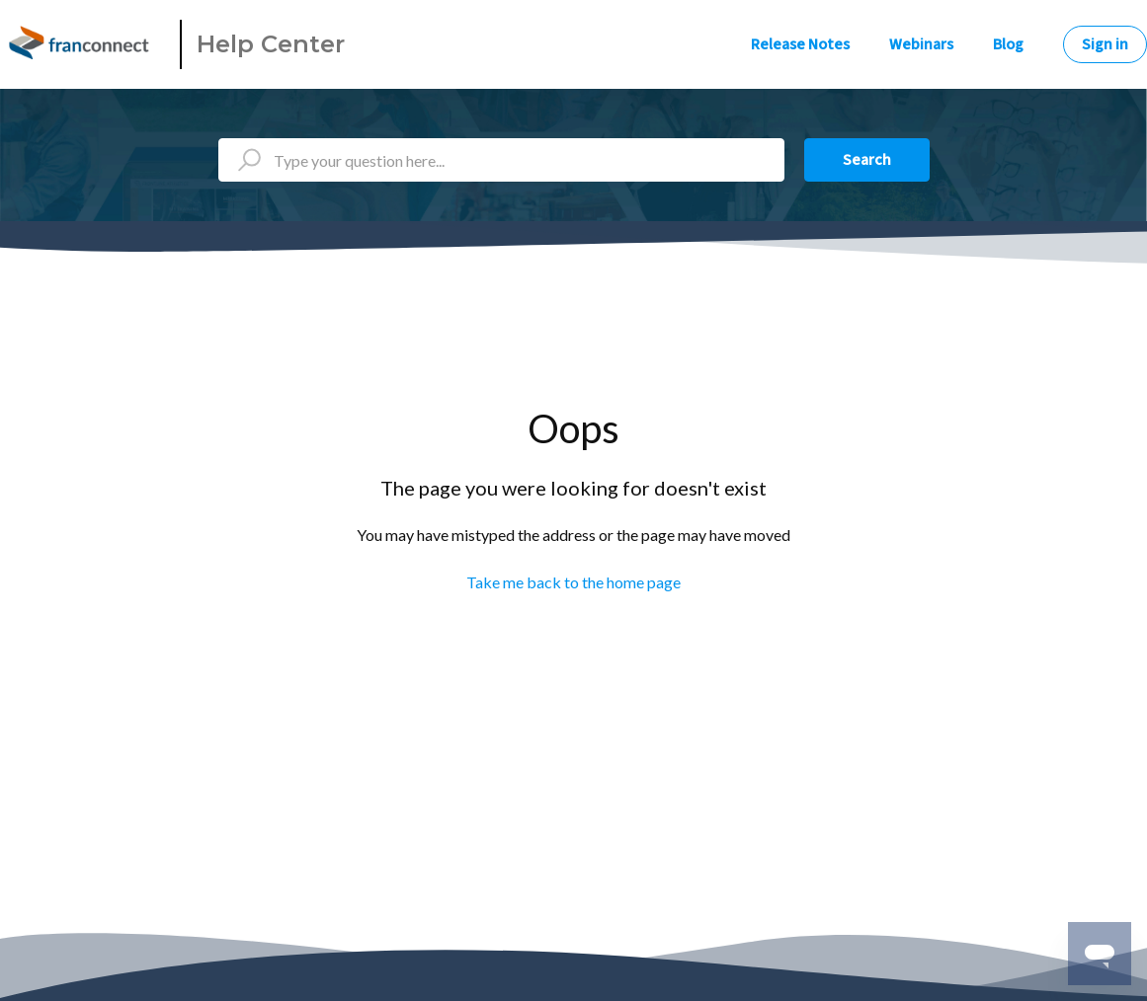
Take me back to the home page (573, 582)
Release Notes (800, 44)
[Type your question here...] (501, 160)
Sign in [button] (1105, 44)
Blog (1008, 44)
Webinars (921, 44)
